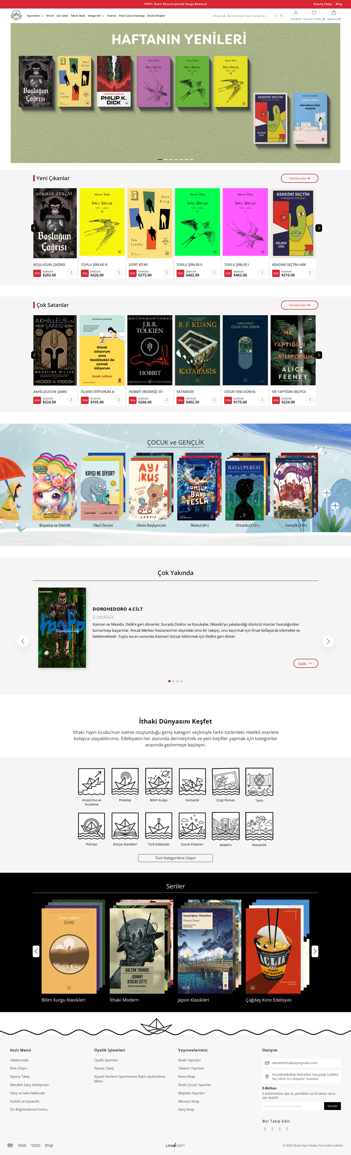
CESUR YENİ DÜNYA (241, 392)
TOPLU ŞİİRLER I (238, 265)
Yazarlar (112, 15)
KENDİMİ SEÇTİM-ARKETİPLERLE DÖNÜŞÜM (291, 265)
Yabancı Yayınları (191, 1068)
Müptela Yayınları (191, 1093)
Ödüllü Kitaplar (156, 15)
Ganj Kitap (186, 1109)
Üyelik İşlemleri (106, 1060)
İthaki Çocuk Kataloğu (132, 15)
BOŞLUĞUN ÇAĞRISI (51, 265)
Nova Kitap (186, 1076)
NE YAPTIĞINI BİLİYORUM (291, 392)
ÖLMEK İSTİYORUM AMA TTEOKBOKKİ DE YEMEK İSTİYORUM (99, 392)
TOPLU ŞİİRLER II (191, 265)
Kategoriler (94, 15)
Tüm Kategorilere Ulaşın (175, 857)
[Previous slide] (34, 228)
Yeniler (50, 15)
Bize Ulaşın (18, 1068)
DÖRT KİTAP (140, 265)
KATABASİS (187, 392)
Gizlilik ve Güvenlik (24, 1101)
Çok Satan (62, 15)
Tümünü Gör (299, 178)
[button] (160, 159)
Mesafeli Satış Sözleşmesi (29, 1084)
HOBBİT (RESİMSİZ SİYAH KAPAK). (147, 392)
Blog (339, 4)
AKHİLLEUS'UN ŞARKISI (52, 392)
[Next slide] (318, 228)
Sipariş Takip (322, 4)
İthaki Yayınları (189, 1060)
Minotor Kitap (188, 1101)
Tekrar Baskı (78, 15)
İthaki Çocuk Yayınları (194, 1084)
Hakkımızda (19, 1060)
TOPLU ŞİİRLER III (96, 265)
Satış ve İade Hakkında (27, 1093)
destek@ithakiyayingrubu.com (294, 1063)
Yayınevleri (33, 15)
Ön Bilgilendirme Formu (28, 1109)
